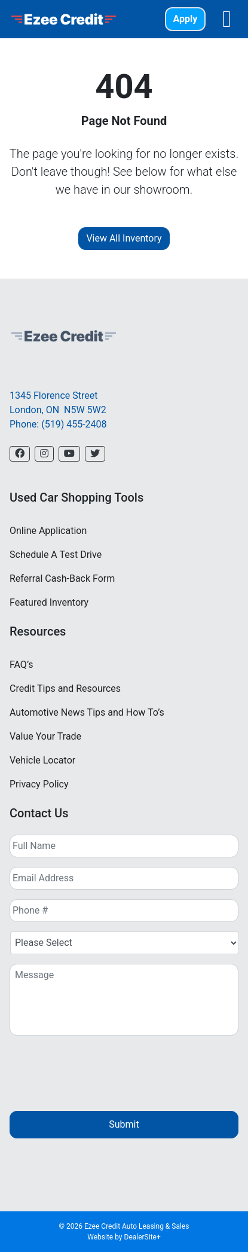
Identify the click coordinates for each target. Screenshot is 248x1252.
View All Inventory (123, 238)
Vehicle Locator (42, 760)
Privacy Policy (39, 784)
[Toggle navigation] (226, 19)
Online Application (48, 530)
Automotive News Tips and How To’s (87, 712)
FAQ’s (21, 664)
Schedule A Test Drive (56, 554)
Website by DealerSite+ (124, 1237)
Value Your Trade (45, 736)
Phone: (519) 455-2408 (58, 424)
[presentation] (100, 1068)
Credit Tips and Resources (65, 688)
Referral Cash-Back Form (62, 578)
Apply (185, 19)
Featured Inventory (49, 602)
